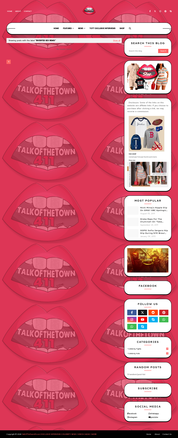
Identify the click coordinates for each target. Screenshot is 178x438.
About (18, 11)
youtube (154, 417)
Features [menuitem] (67, 28)
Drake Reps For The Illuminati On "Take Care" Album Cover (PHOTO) (151, 220)
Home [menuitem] (56, 28)
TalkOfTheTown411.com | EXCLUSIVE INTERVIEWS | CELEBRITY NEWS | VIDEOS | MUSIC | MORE (59, 434)
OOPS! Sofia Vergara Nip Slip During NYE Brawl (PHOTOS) (154, 232)
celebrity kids (148, 353)
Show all (116, 40)
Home (9, 11)
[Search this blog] (142, 51)
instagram (133, 417)
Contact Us (167, 434)
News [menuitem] (80, 28)
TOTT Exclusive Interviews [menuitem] (102, 28)
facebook (132, 413)
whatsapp (154, 413)
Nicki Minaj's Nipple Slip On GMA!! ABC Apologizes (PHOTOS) (154, 209)
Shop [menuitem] (122, 28)
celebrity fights (148, 349)
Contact (28, 11)
